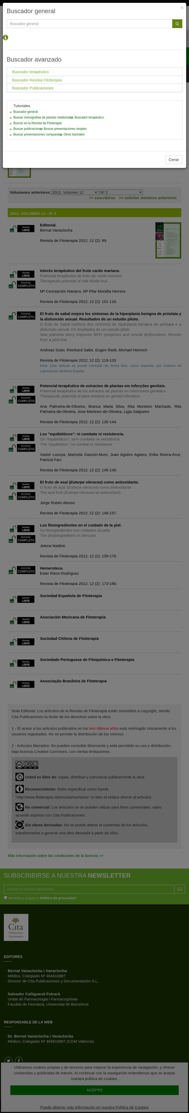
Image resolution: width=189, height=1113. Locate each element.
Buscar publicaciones (28, 129)
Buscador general (25, 112)
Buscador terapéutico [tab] (30, 72)
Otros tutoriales (74, 134)
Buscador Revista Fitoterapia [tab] (37, 80)
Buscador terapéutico (89, 117)
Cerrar (174, 160)
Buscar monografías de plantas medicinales (43, 117)
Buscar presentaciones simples (65, 129)
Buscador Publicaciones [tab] (32, 88)
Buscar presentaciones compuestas (37, 134)
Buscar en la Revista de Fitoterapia (37, 123)
